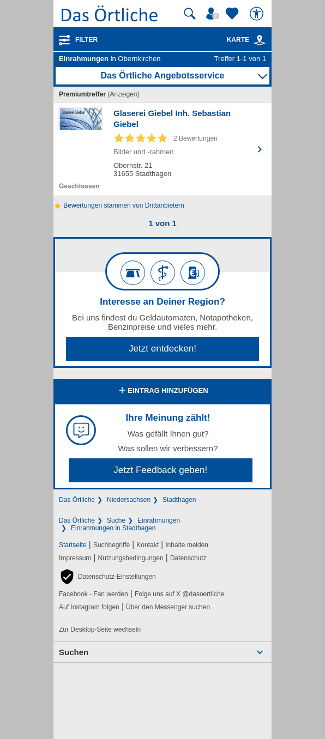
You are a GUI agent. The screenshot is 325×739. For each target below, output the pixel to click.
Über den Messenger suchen (168, 607)
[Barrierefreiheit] (258, 13)
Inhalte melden (186, 545)
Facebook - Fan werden (93, 594)
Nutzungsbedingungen (131, 558)
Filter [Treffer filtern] (86, 40)
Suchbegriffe (111, 545)
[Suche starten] (190, 13)
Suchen (73, 652)
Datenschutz (188, 558)
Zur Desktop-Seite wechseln (100, 629)
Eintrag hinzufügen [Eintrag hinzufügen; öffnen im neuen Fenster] (162, 391)
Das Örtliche (77, 500)
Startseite (73, 545)
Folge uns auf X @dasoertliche (179, 594)
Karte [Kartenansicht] (246, 40)
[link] (259, 40)
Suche (116, 520)
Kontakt (147, 545)
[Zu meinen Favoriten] (233, 13)
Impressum (75, 558)
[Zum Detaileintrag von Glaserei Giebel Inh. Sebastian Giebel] (162, 149)
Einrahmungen (158, 520)
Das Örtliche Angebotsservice (162, 75)
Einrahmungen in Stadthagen (113, 528)
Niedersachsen (129, 500)
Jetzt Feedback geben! (160, 470)
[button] (107, 576)
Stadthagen (179, 500)
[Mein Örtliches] (214, 13)
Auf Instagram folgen (89, 607)
